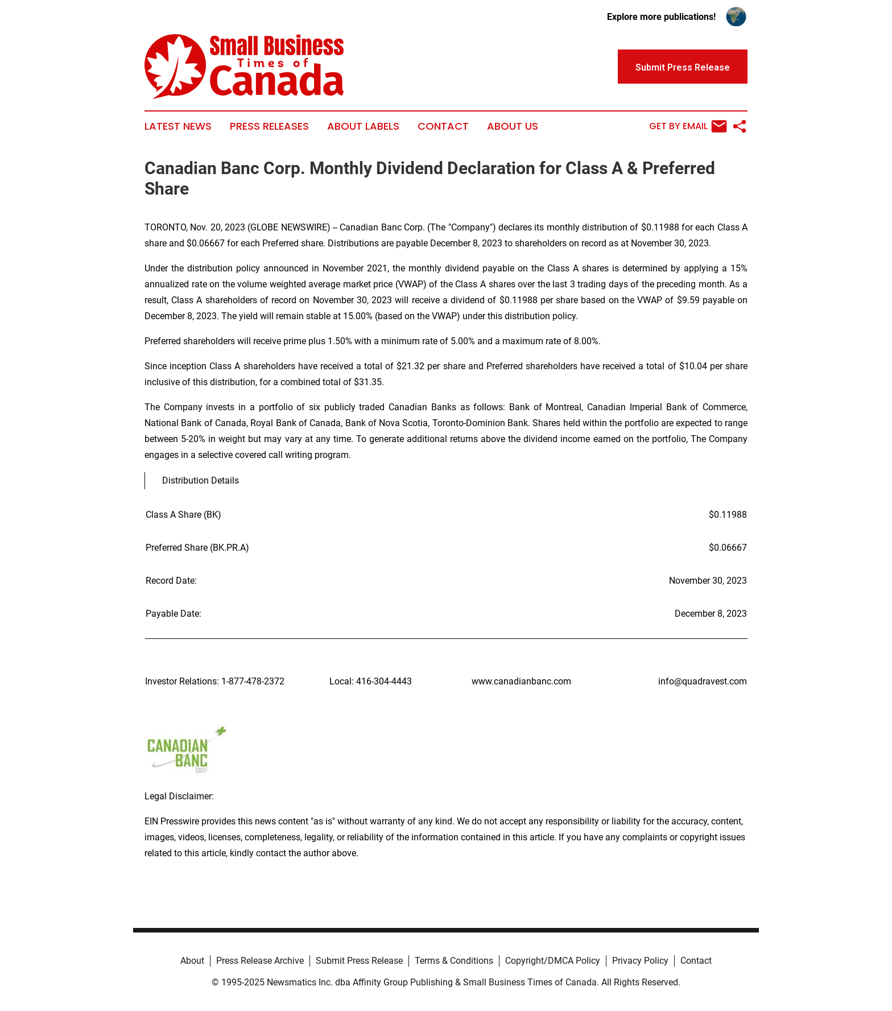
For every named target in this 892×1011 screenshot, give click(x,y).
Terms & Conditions (454, 960)
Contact (443, 126)
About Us (512, 126)
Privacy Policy (640, 960)
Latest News (178, 126)
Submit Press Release (359, 960)
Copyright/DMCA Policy (552, 960)
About (192, 960)
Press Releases (269, 126)
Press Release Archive (260, 960)
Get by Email (688, 126)
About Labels (363, 126)
